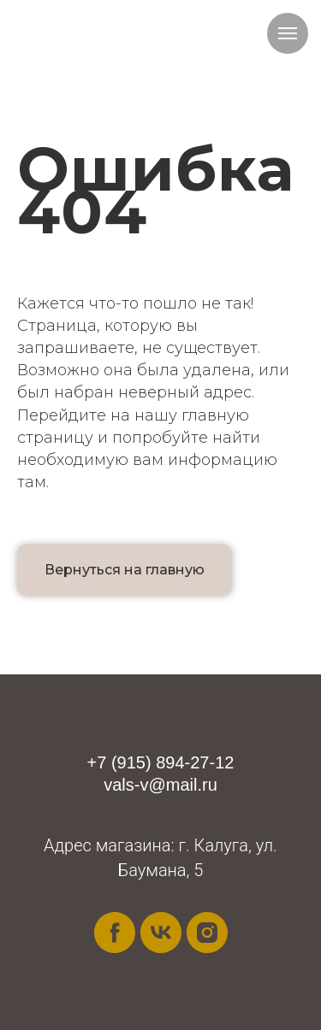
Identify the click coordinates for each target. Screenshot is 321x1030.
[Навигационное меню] (287, 33)
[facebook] (114, 932)
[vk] (160, 932)
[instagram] (207, 932)
